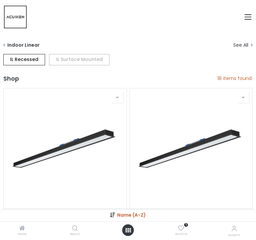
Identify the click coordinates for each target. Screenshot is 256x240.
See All (243, 45)
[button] (117, 97)
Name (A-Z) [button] (131, 215)
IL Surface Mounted (79, 59)
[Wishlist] (181, 228)
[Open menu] (128, 230)
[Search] (75, 228)
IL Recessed (24, 59)
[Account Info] (234, 228)
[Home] (22, 228)
